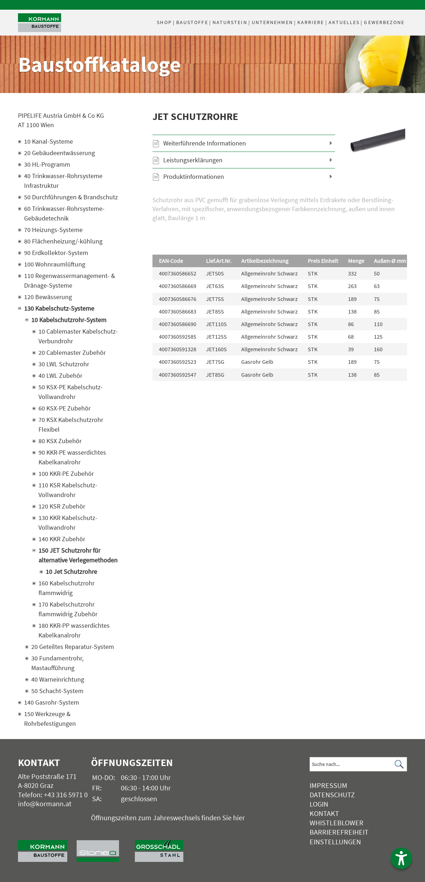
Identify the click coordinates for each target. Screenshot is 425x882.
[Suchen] (399, 764)
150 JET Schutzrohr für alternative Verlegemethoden (78, 555)
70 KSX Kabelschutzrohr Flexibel (70, 424)
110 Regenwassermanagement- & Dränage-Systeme (69, 280)
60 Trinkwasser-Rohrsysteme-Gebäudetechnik (64, 213)
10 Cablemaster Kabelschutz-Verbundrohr (78, 336)
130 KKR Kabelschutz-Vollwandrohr (67, 522)
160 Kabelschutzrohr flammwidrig (66, 588)
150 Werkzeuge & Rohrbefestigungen (50, 719)
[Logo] (39, 22)
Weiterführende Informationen (204, 143)
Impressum (328, 785)
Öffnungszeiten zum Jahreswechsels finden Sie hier (168, 817)
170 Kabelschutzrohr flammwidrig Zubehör (67, 609)
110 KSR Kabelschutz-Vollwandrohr (67, 490)
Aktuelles (344, 22)
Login (319, 803)
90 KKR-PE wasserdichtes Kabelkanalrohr (72, 457)
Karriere (310, 22)
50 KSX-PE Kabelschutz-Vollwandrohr (70, 392)
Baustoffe (192, 22)
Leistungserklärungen (193, 160)
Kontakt (324, 813)
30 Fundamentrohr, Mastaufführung (57, 663)
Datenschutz (332, 794)
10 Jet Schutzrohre (71, 571)
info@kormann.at (45, 803)
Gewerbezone (384, 22)
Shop (164, 22)
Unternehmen (272, 22)
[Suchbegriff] (358, 764)
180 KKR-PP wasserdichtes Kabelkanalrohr (74, 630)
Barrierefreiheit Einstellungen (339, 836)
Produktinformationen (193, 176)
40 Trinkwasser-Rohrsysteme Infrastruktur (63, 181)
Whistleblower (337, 822)
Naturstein (229, 22)
